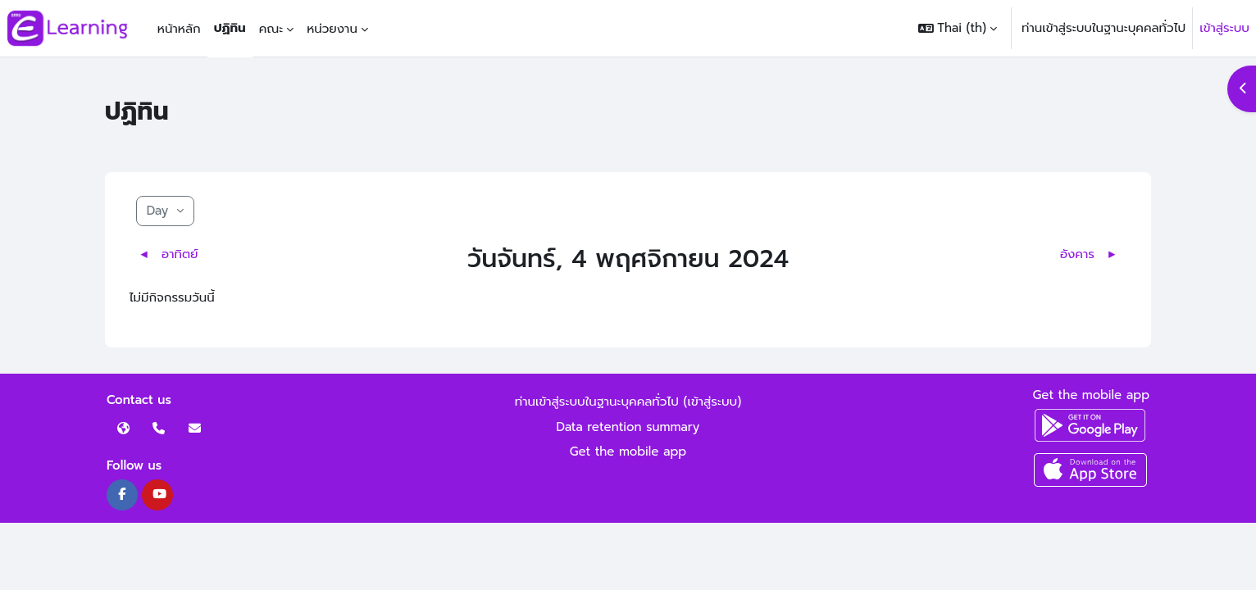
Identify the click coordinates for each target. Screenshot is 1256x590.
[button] (958, 28)
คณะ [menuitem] (271, 29)
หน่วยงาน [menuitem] (332, 29)
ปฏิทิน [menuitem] (230, 28)
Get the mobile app (628, 451)
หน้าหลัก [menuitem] (179, 29)
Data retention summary (628, 427)
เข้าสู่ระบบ (1224, 28)
